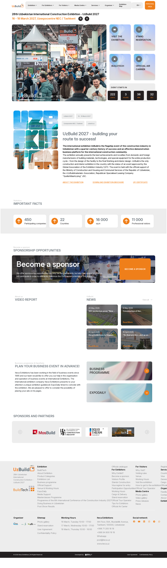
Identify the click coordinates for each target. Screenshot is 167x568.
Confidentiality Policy (46, 533)
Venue (138, 476)
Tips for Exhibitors (120, 503)
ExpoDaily (42, 491)
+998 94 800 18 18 (106, 532)
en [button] (136, 5)
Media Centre (142, 491)
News (138, 504)
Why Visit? (140, 470)
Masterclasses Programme (49, 497)
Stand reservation (120, 497)
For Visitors (141, 466)
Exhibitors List (43, 479)
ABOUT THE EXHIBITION (73, 182)
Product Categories (46, 476)
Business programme (46, 482)
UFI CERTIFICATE (140, 182)
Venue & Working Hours (48, 488)
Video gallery (141, 498)
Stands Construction (121, 482)
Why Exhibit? (118, 473)
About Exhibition (44, 473)
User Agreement (44, 529)
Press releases (142, 501)
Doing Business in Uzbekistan (50, 503)
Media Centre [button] (79, 5)
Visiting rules (141, 473)
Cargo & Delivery (119, 494)
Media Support (44, 494)
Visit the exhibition (144, 482)
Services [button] (94, 5)
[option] (44, 432)
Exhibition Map (122, 5)
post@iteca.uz (103, 540)
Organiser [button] (108, 5)
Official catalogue (120, 466)
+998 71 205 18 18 (105, 528)
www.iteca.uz (103, 543)
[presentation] (95, 95)
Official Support (44, 485)
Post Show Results (46, 506)
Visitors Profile (118, 479)
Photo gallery (142, 495)
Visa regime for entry (121, 485)
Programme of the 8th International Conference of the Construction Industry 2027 (74, 500)
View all (147, 300)
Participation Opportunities (124, 488)
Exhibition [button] (31, 5)
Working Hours (118, 491)
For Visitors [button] (63, 5)
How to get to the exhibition (148, 485)
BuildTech (41, 470)
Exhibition (42, 466)
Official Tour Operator (121, 500)
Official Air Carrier (119, 506)
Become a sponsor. (120, 476)
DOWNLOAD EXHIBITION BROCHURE (108, 182)
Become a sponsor (139, 269)
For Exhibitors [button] (47, 5)
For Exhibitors (118, 469)
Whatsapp (101, 536)
